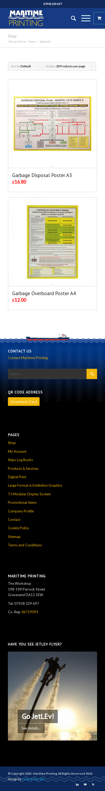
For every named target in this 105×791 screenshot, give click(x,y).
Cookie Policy (18, 528)
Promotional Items (22, 502)
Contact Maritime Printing (28, 358)
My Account (17, 451)
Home (32, 41)
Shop (12, 36)
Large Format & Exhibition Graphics (35, 485)
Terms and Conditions (25, 545)
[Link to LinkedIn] (77, 784)
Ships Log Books (20, 460)
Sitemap (14, 537)
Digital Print (17, 477)
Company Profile (21, 511)
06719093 (29, 612)
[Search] (71, 18)
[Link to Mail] (85, 784)
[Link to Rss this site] (93, 784)
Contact (14, 519)
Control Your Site (33, 779)
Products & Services (23, 468)
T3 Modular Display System (29, 494)
